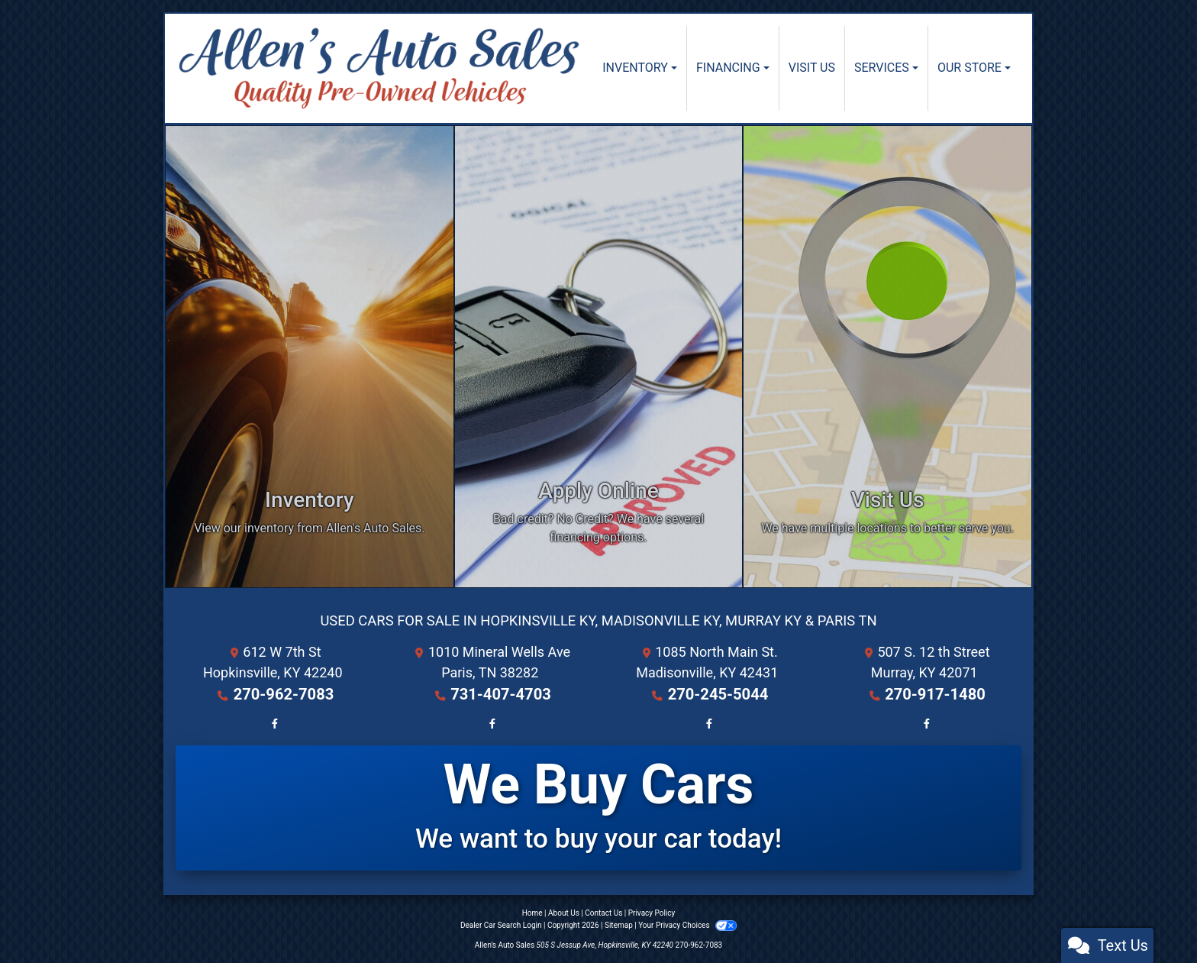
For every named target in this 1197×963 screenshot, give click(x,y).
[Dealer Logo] (379, 68)
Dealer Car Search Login (501, 924)
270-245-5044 (718, 693)
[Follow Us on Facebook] (272, 720)
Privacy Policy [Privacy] (652, 912)
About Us (563, 912)
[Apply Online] (599, 356)
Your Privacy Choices (687, 924)
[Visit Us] (887, 356)
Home (532, 912)
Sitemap (619, 924)
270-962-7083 (283, 693)
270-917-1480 (934, 693)
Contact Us (603, 912)
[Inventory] (309, 356)
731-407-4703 (500, 693)
